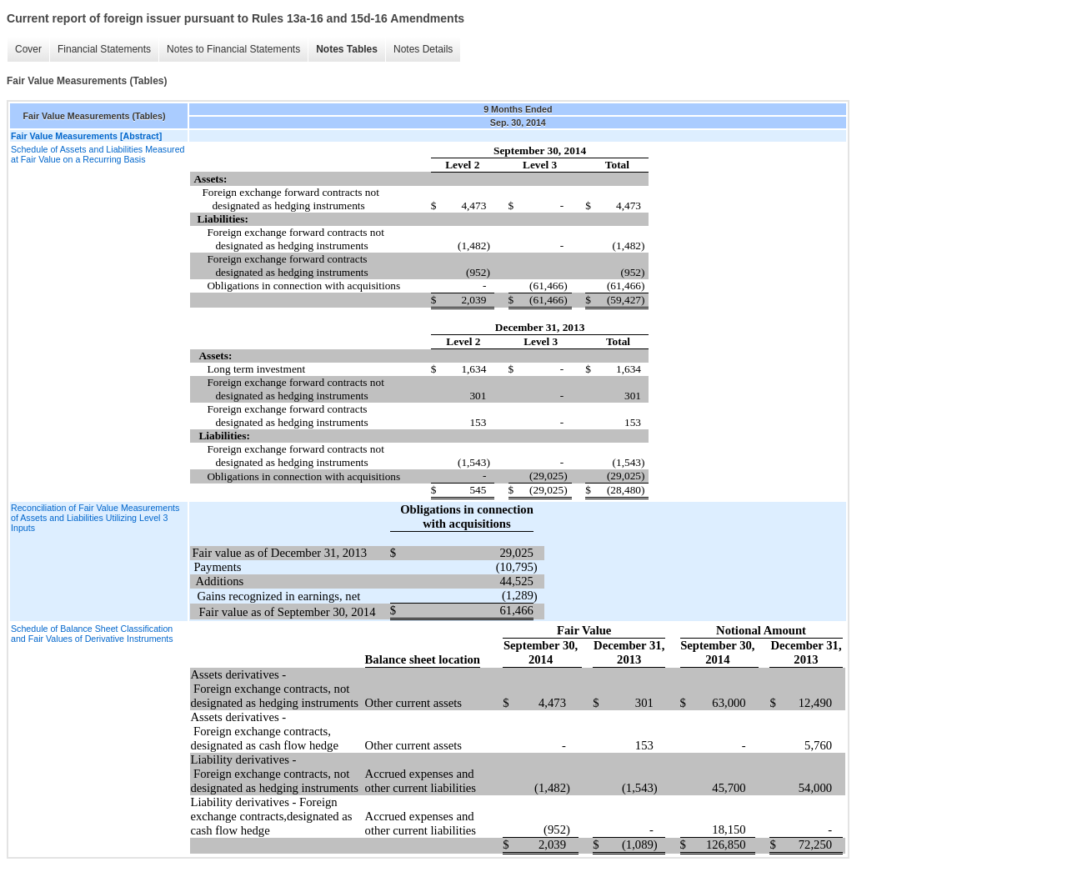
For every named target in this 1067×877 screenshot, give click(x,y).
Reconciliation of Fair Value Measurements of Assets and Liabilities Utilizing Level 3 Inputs (95, 518)
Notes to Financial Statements (233, 49)
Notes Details (423, 49)
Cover (28, 49)
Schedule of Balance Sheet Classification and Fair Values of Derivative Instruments (92, 634)
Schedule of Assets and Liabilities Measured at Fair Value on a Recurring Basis (98, 154)
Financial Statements (104, 49)
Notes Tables (347, 49)
